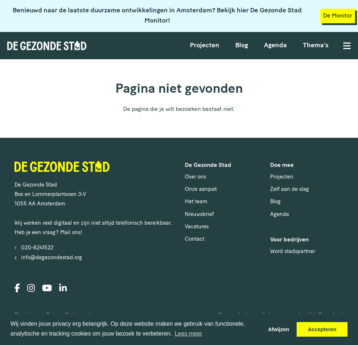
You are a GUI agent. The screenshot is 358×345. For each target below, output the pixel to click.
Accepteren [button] (322, 329)
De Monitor (337, 16)
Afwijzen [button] (278, 329)
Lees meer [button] (188, 333)
